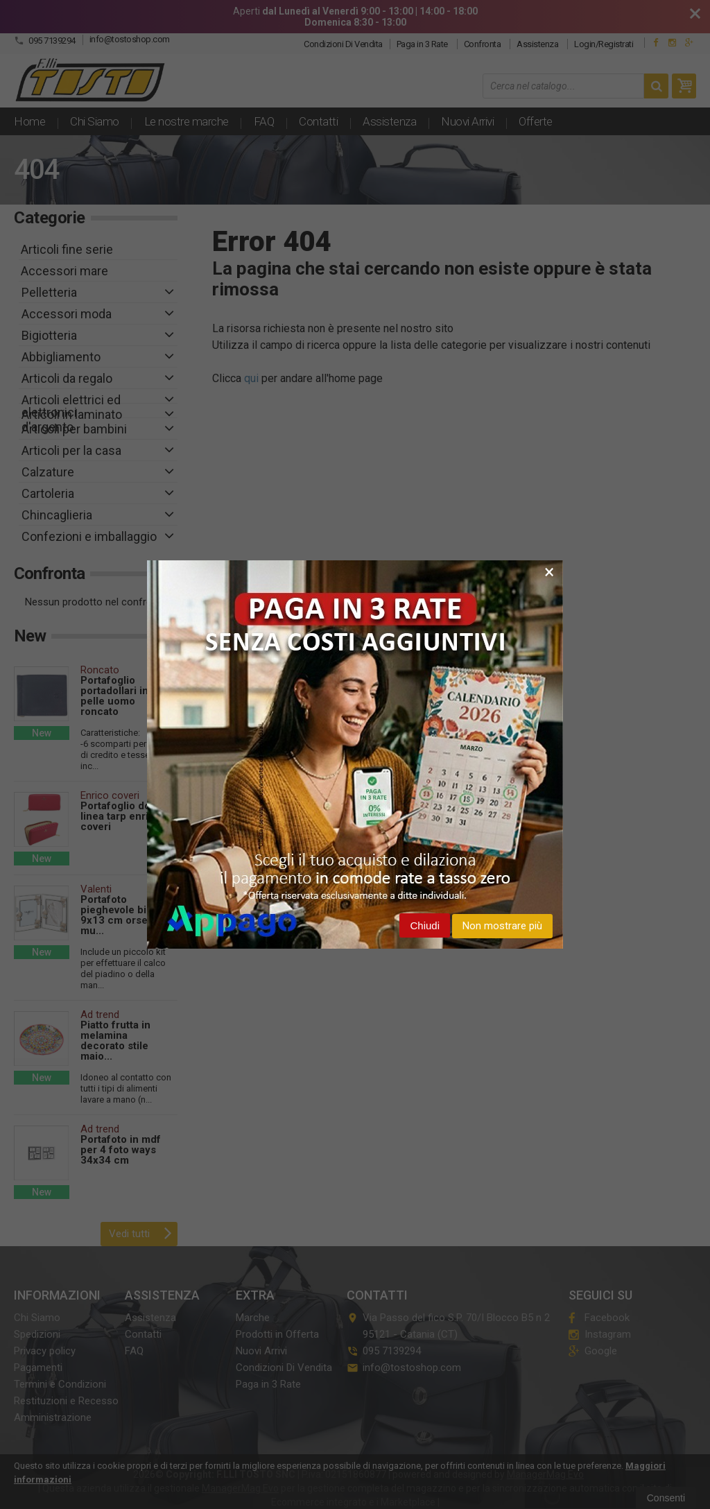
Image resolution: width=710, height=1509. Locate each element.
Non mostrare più (502, 926)
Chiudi (425, 925)
